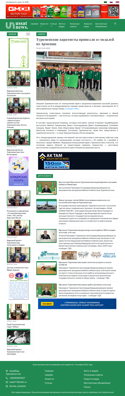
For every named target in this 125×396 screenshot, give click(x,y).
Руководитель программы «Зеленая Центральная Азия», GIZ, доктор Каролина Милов (18, 214)
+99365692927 (15, 378)
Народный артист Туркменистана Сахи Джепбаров (15, 351)
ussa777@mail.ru (16, 382)
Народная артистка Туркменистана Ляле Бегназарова (15, 152)
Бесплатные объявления (101, 25)
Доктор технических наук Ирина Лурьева (17, 268)
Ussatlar (34, 24)
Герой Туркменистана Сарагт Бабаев (16, 325)
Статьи (53, 25)
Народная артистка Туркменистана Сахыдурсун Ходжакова (18, 93)
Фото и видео (62, 25)
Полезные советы (74, 25)
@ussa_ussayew (16, 386)
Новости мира (88, 25)
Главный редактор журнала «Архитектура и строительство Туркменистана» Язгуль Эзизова (18, 122)
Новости (44, 25)
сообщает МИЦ (72, 109)
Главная (49, 370)
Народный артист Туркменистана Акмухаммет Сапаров (16, 242)
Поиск (87, 387)
